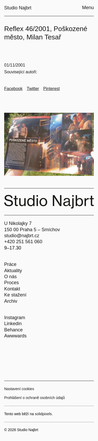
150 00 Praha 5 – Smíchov (32, 229)
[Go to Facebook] (13, 88)
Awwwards (15, 335)
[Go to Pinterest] (51, 88)
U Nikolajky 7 (18, 223)
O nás (10, 276)
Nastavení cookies (19, 389)
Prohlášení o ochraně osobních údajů (34, 398)
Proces (11, 282)
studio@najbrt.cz (21, 235)
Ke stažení (15, 294)
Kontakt (12, 288)
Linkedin (13, 323)
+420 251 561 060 (23, 241)
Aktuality (13, 270)
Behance (13, 329)
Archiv (10, 301)
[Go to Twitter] (33, 88)
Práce (10, 264)
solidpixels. (44, 414)
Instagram (14, 317)
